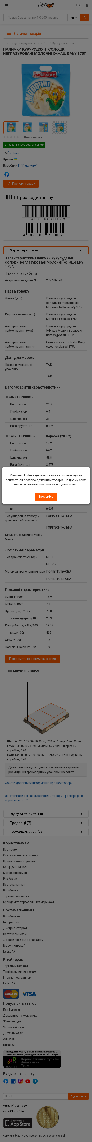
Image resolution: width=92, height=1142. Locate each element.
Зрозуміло (46, 496)
